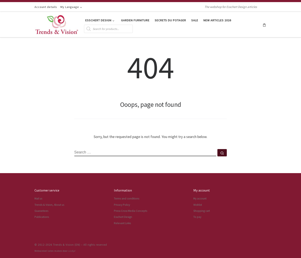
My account (200, 198)
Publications (41, 217)
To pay (197, 217)
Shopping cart (201, 211)
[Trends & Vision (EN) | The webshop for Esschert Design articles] (56, 23)
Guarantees (41, 211)
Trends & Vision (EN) (66, 245)
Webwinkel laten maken (48, 250)
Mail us (38, 198)
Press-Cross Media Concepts (130, 211)
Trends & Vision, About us (49, 205)
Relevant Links (122, 223)
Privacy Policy (122, 205)
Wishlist (197, 205)
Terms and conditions (126, 198)
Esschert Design (123, 217)
